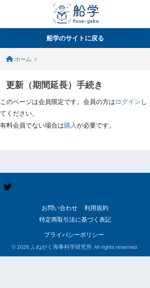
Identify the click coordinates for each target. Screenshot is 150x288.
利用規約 (96, 208)
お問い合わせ (60, 208)
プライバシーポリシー (74, 235)
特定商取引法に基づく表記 (75, 219)
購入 (70, 125)
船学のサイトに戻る (75, 38)
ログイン (128, 101)
